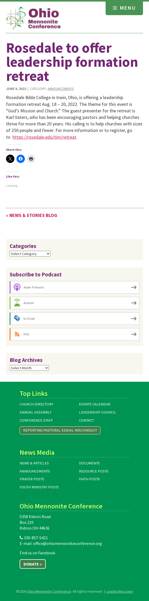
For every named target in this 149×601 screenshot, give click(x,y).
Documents (89, 463)
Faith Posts (89, 479)
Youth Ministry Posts (39, 487)
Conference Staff (36, 420)
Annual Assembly (35, 412)
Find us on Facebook (37, 552)
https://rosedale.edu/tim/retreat (44, 137)
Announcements (61, 89)
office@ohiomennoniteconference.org (67, 543)
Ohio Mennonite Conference (49, 591)
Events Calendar (94, 404)
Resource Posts (93, 471)
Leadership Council (97, 412)
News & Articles (34, 463)
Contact (86, 420)
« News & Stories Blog (31, 215)
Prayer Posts (32, 479)
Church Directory (36, 404)
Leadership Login (119, 591)
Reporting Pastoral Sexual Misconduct (60, 430)
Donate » (33, 564)
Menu (124, 7)
